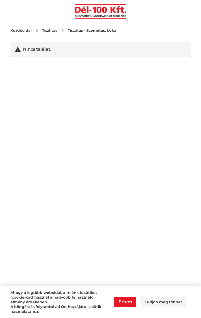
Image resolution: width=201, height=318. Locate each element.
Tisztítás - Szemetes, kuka (92, 30)
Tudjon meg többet (163, 302)
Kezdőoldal (21, 30)
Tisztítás (49, 30)
